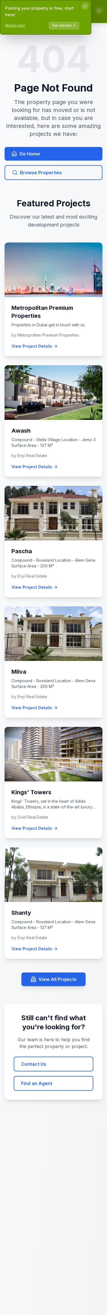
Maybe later (15, 25)
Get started (64, 25)
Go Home (25, 154)
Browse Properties (37, 172)
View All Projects (53, 979)
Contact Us (33, 1064)
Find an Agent (36, 1083)
